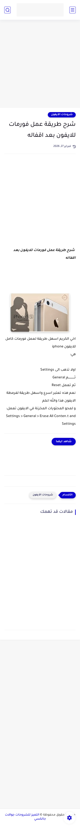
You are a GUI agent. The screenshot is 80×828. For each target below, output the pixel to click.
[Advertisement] (40, 64)
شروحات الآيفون (62, 114)
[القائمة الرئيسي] (72, 10)
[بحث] (7, 10)
